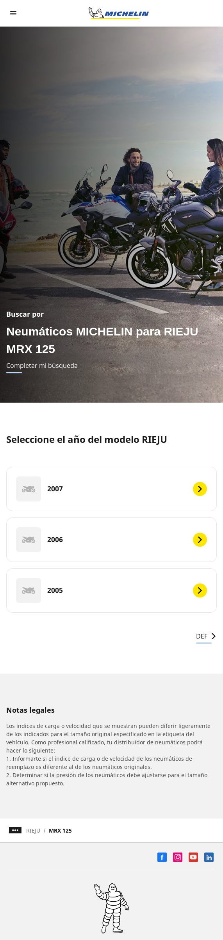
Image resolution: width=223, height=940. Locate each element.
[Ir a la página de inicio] (118, 13)
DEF (206, 636)
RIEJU (33, 830)
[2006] (111, 539)
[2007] (111, 489)
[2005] (111, 590)
